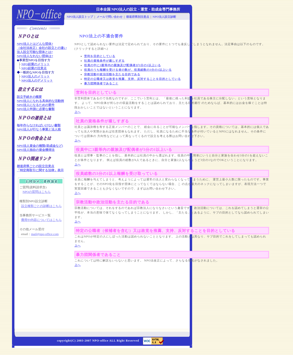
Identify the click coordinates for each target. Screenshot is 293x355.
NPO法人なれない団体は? (35, 56)
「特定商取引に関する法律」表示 (40, 170)
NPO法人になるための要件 (36, 105)
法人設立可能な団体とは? (35, 52)
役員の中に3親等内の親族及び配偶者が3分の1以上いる (122, 65)
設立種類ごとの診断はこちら (41, 206)
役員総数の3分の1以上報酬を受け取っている (117, 174)
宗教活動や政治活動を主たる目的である (112, 74)
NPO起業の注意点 (34, 68)
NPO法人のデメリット (37, 80)
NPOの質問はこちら (37, 192)
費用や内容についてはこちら (41, 220)
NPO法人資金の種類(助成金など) (40, 146)
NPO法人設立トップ (80, 16)
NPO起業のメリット (35, 64)
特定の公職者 (88, 231)
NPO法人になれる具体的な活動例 (40, 101)
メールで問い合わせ (109, 16)
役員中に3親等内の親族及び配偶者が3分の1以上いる (124, 150)
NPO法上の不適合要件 (101, 36)
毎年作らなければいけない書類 (39, 125)
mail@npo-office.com (45, 234)
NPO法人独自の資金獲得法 (36, 150)
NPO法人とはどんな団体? (35, 44)
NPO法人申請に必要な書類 (36, 109)
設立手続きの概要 (29, 97)
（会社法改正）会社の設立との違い (42, 48)
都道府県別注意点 (137, 16)
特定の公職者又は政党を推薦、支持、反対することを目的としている (132, 79)
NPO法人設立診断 (164, 16)
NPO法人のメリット (35, 76)
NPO (95, 340)
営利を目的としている (99, 56)
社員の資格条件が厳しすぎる (104, 60)
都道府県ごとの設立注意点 (35, 166)
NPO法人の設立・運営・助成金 (136, 9)
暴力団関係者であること (101, 83)
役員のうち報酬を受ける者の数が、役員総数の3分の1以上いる (128, 69)
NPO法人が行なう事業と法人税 (39, 129)
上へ (77, 112)
